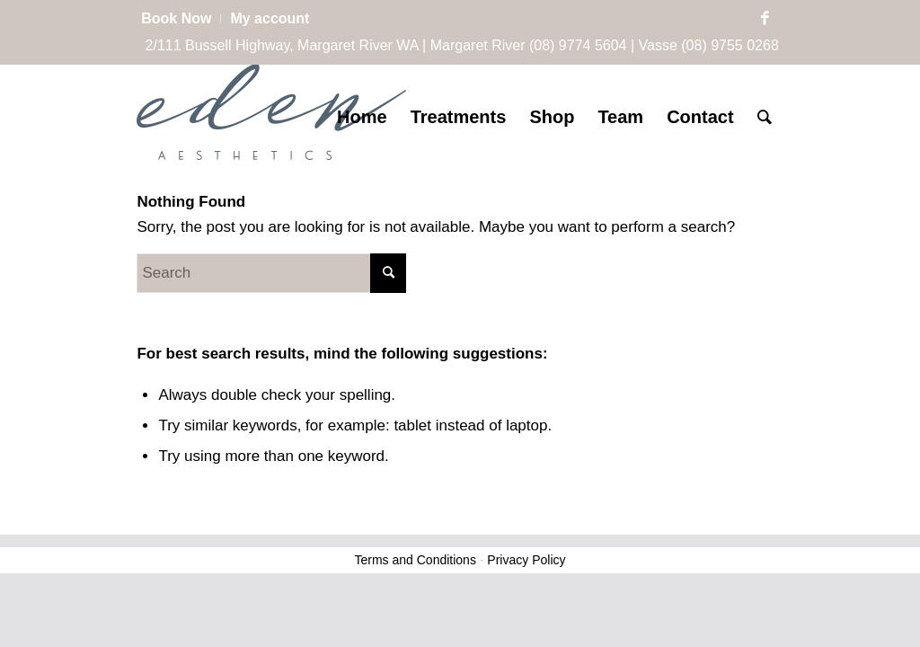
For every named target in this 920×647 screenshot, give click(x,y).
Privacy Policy (526, 560)
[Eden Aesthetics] (271, 117)
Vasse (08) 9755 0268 (709, 45)
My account (269, 18)
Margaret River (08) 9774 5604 (528, 45)
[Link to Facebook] (765, 18)
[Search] (764, 117)
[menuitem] (181, 18)
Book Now (176, 18)
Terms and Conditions (415, 560)
